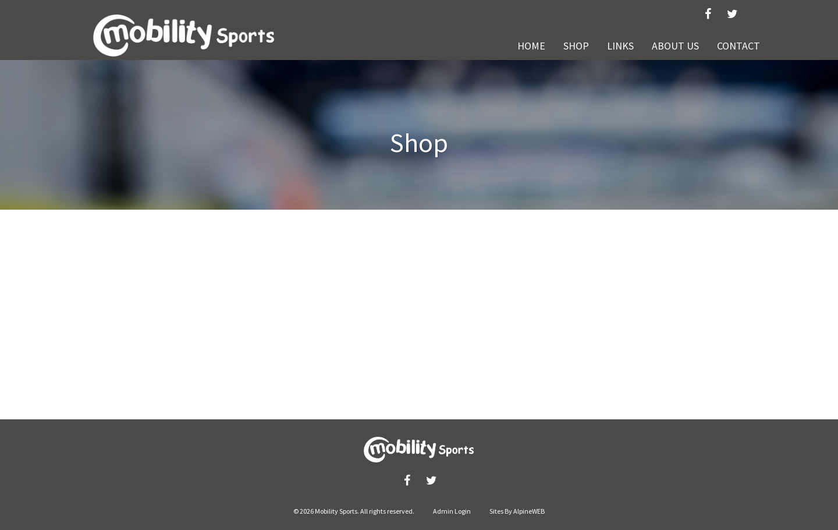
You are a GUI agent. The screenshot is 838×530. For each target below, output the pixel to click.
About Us (675, 45)
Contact (738, 45)
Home (531, 45)
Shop (576, 45)
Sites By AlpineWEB (517, 511)
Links (620, 45)
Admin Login (452, 511)
